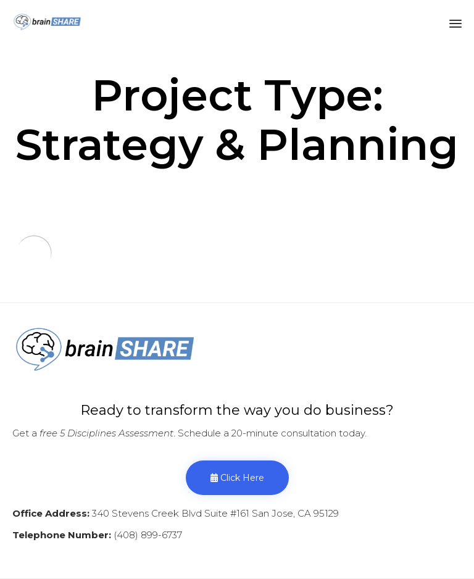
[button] (237, 477)
